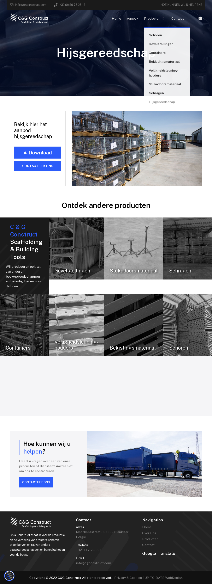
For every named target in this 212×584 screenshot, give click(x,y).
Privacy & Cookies (128, 578)
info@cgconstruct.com (93, 563)
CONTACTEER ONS (36, 482)
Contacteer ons (37, 166)
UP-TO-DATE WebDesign (164, 578)
